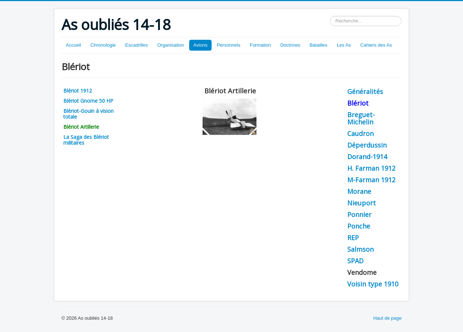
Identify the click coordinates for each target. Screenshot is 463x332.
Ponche (358, 226)
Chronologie (103, 45)
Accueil (73, 45)
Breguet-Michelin (361, 118)
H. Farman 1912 (371, 168)
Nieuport (361, 203)
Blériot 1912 (77, 90)
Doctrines (290, 45)
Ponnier (359, 214)
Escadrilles (136, 45)
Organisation (170, 45)
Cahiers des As (376, 45)
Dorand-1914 (367, 156)
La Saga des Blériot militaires (86, 139)
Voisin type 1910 (372, 284)
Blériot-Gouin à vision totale (88, 113)
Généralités (365, 91)
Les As (344, 45)
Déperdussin (367, 145)
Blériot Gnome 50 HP (88, 100)
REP (353, 237)
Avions (201, 45)
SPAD (355, 260)
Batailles (318, 45)
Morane (359, 191)
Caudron (360, 133)
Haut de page (387, 318)
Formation (260, 45)
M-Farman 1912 (371, 179)
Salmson (360, 249)
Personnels (228, 45)
